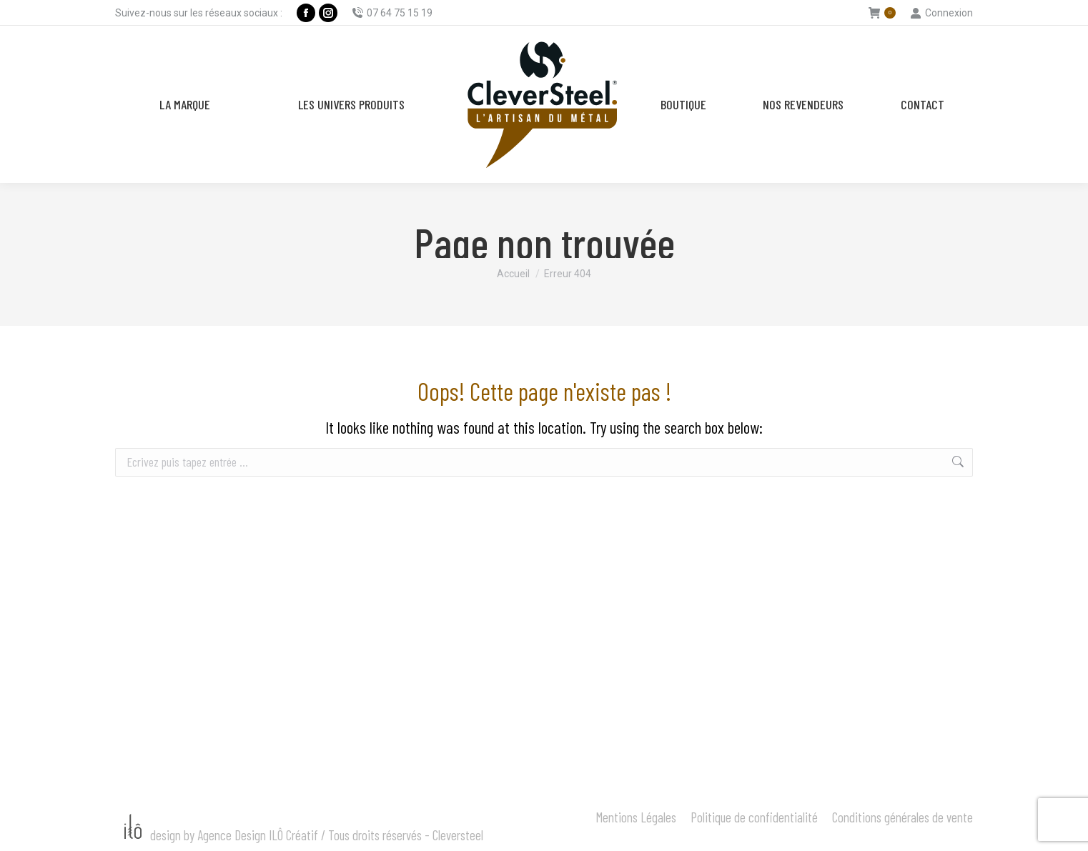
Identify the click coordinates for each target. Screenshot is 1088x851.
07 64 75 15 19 (392, 13)
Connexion (941, 13)
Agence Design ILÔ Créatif (257, 835)
